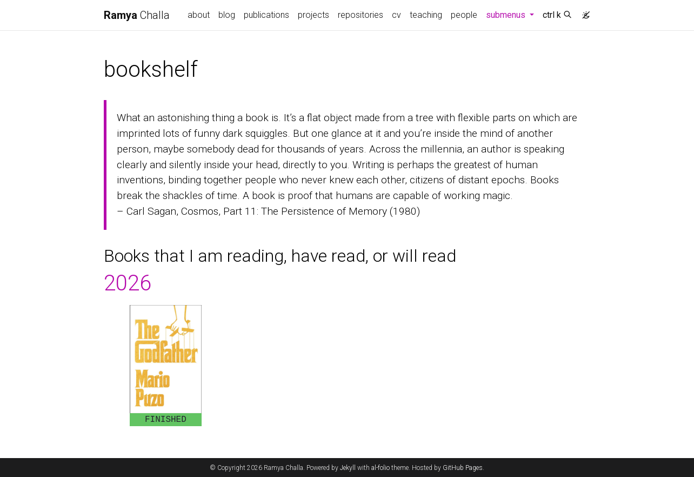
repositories (360, 15)
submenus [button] (512, 14)
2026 (127, 283)
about (199, 15)
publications (266, 15)
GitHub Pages (463, 468)
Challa (137, 15)
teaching (426, 15)
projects (313, 15)
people (464, 15)
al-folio (380, 468)
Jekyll (348, 468)
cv (396, 15)
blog (226, 15)
